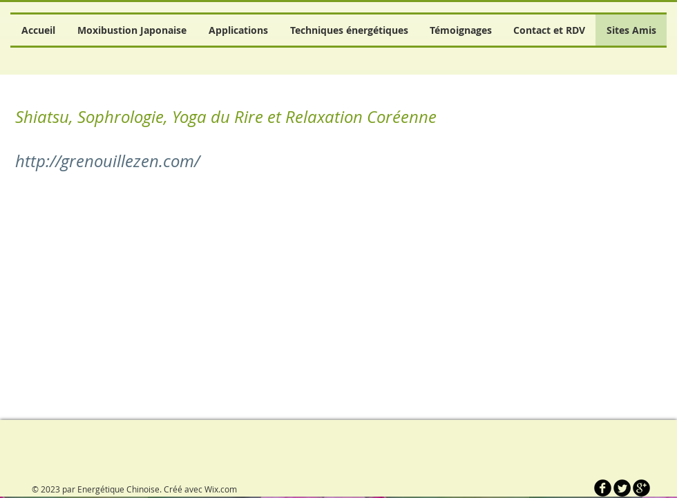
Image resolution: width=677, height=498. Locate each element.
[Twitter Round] (622, 488)
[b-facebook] (602, 488)
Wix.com (220, 489)
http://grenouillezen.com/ (107, 161)
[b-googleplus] (641, 488)
